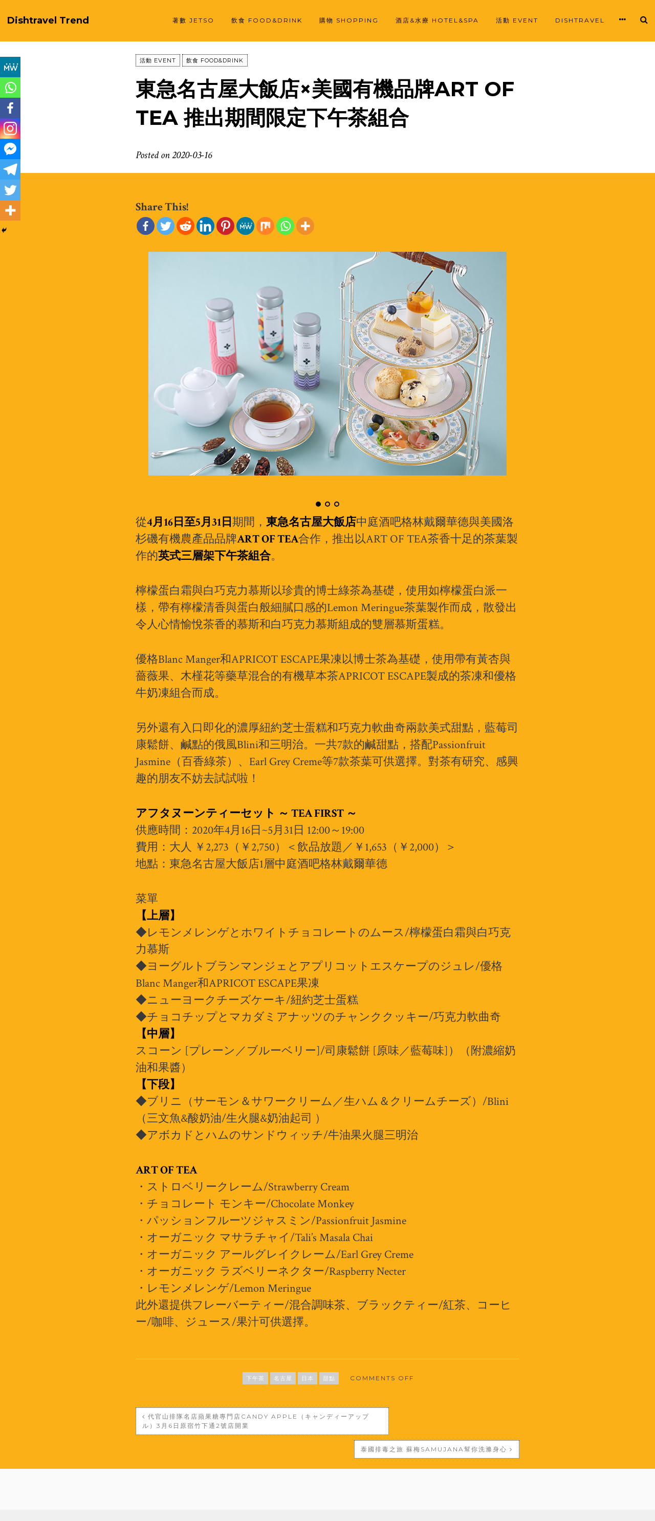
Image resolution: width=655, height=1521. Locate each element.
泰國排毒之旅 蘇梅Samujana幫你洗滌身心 (434, 1416)
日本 (307, 1378)
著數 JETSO (193, 20)
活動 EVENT (517, 20)
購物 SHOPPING (349, 20)
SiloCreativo (455, 1503)
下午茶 (255, 1378)
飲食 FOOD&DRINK (266, 20)
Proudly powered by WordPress (246, 1503)
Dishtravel (580, 20)
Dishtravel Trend (48, 20)
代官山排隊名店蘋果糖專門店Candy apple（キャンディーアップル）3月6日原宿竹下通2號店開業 (227, 1421)
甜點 (329, 1378)
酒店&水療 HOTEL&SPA (437, 20)
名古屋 (283, 1378)
